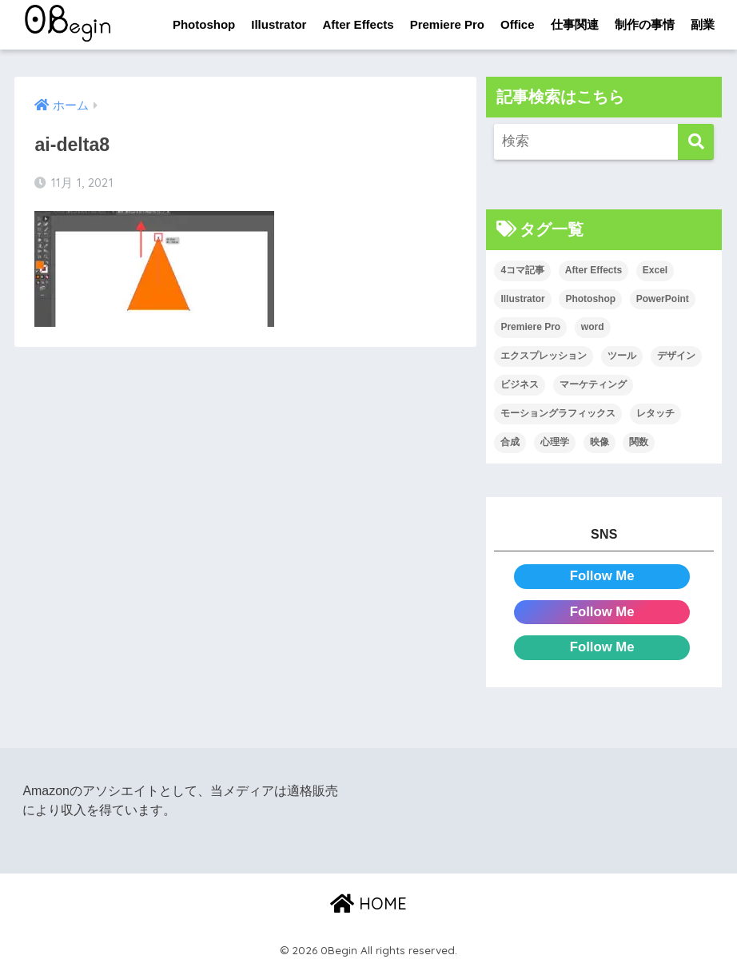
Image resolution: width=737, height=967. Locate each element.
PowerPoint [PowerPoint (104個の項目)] (662, 298)
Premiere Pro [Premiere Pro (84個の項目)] (530, 327)
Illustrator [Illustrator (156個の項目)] (522, 298)
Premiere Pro (447, 24)
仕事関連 (575, 24)
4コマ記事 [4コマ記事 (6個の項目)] (522, 270)
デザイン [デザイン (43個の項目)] (676, 355)
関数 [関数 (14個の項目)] (638, 442)
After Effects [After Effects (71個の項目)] (593, 270)
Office (517, 24)
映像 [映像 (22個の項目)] (599, 442)
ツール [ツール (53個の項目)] (622, 355)
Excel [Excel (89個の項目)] (655, 270)
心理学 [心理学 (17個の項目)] (554, 442)
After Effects (357, 24)
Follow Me (602, 575)
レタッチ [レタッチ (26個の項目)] (655, 413)
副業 (703, 24)
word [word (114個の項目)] (592, 327)
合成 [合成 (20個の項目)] (510, 442)
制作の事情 (645, 24)
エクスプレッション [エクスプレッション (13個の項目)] (543, 355)
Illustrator (278, 24)
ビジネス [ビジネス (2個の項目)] (519, 384)
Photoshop (204, 24)
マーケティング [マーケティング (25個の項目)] (593, 384)
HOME (368, 903)
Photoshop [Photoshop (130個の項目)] (590, 298)
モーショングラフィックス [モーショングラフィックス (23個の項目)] (557, 413)
